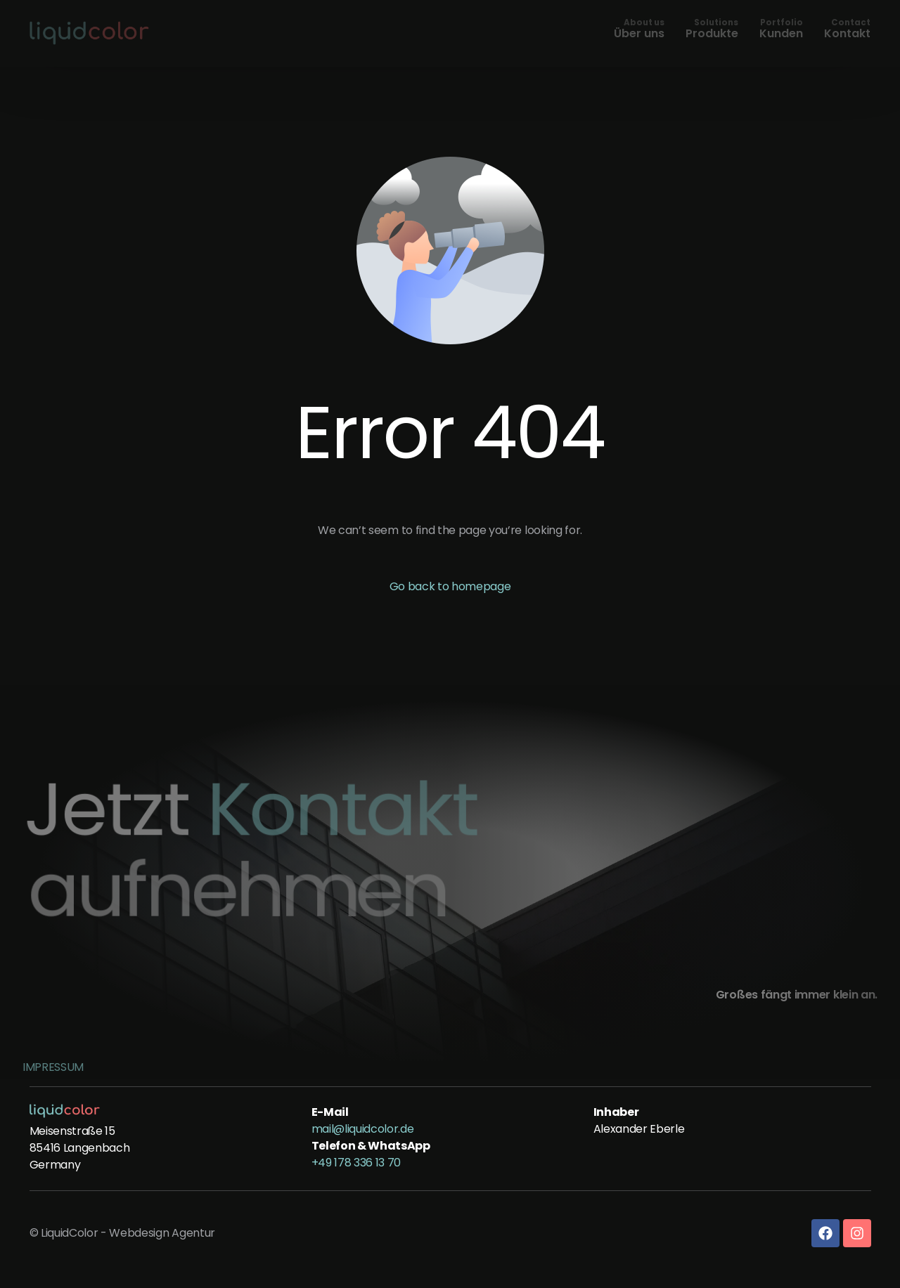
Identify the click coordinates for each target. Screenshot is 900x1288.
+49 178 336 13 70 (356, 1162)
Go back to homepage (450, 586)
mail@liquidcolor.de (362, 1129)
